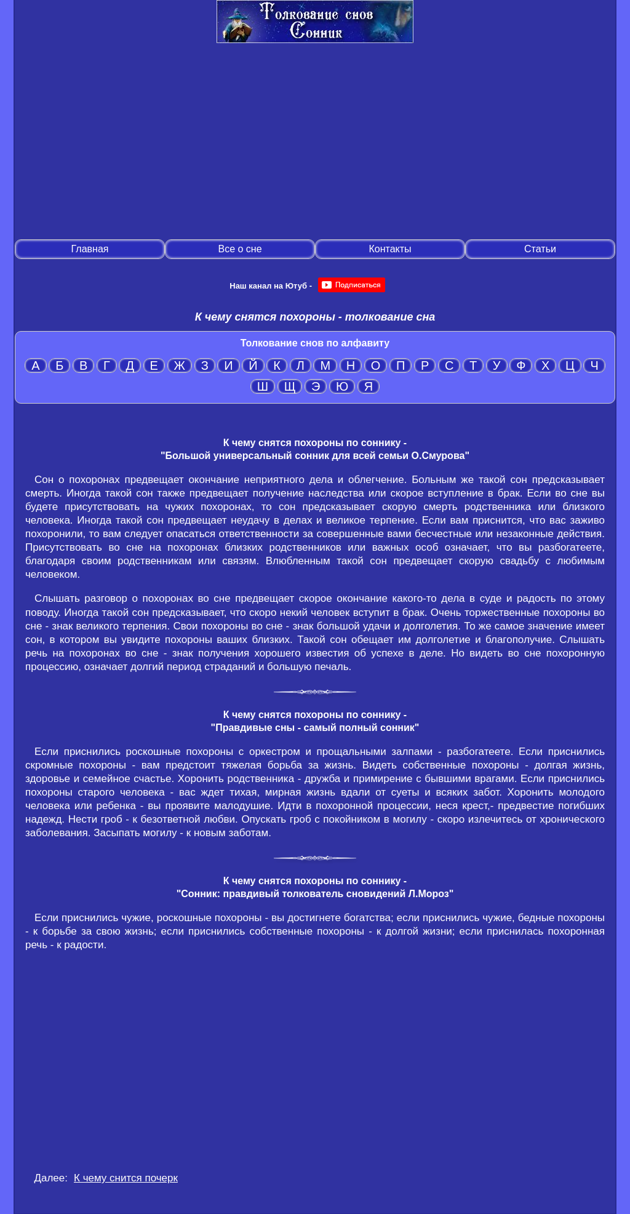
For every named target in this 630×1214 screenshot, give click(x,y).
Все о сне (239, 249)
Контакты (390, 249)
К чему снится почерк (126, 1178)
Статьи (540, 249)
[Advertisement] (315, 142)
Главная (90, 249)
